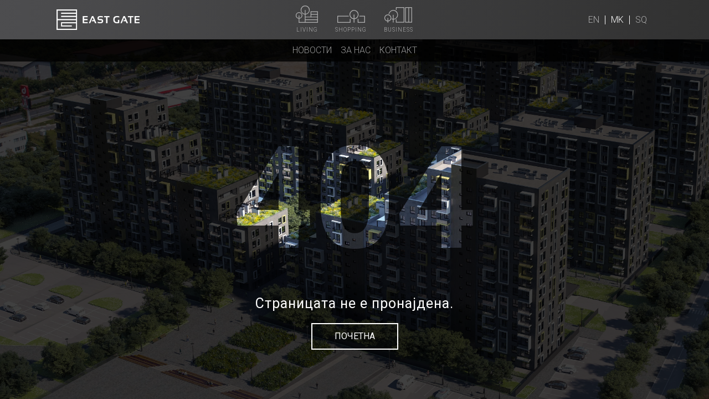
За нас (356, 50)
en (593, 19)
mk (617, 19)
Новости (312, 50)
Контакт (398, 50)
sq (641, 19)
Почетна (355, 336)
